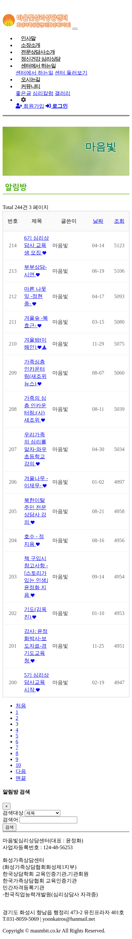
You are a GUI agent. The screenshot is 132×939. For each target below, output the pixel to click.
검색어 (10, 819)
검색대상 (13, 813)
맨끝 (21, 778)
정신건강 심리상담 (40, 59)
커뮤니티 (30, 86)
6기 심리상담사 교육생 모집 (36, 245)
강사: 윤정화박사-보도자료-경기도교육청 (36, 645)
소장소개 (30, 45)
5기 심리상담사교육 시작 (36, 682)
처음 (21, 705)
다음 (21, 771)
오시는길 (30, 79)
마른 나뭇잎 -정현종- (35, 296)
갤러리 (62, 93)
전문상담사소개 (38, 52)
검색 (9, 827)
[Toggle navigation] (75, 29)
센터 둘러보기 (71, 72)
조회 (119, 221)
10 (18, 765)
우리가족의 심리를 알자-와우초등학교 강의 (35, 449)
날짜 (98, 221)
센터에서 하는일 (38, 66)
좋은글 (23, 93)
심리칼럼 (43, 93)
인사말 (28, 38)
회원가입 (30, 106)
